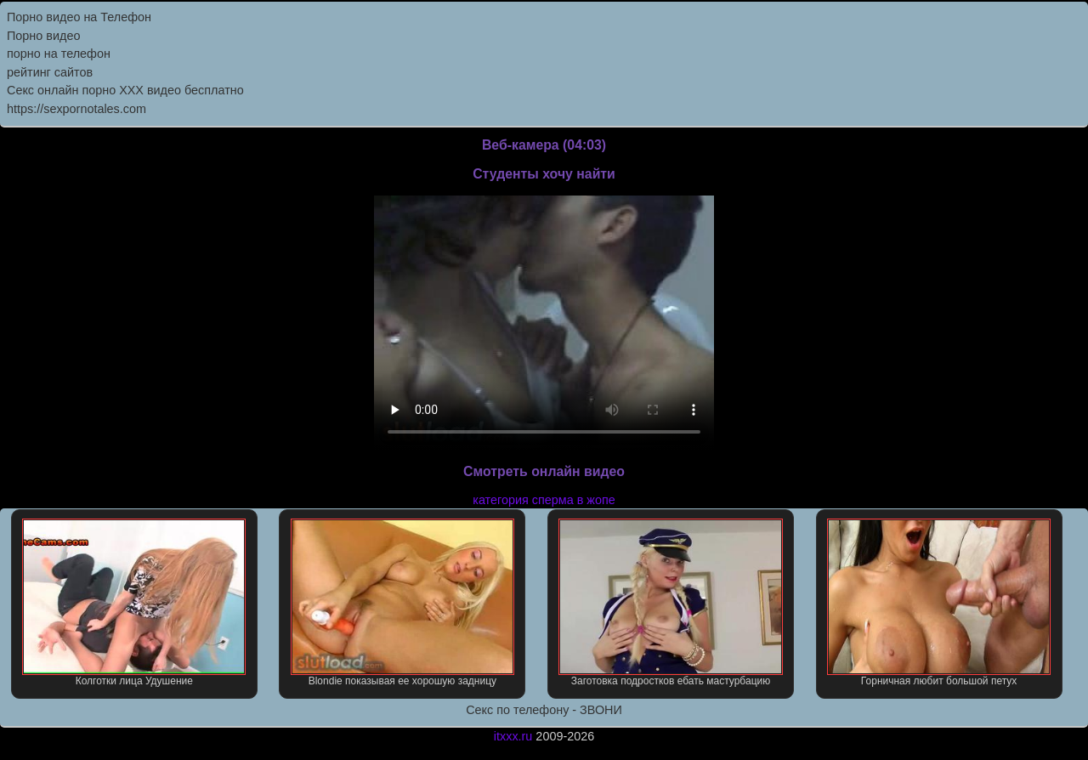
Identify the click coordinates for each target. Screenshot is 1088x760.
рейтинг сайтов (50, 72)
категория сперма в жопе (544, 500)
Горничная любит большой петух (939, 603)
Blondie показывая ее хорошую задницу (402, 603)
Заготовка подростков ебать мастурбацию (670, 603)
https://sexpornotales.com (76, 109)
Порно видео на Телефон (79, 17)
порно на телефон (58, 53)
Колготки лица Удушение (134, 603)
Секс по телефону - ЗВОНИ (544, 710)
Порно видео (43, 36)
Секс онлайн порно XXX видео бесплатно (125, 90)
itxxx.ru (513, 736)
